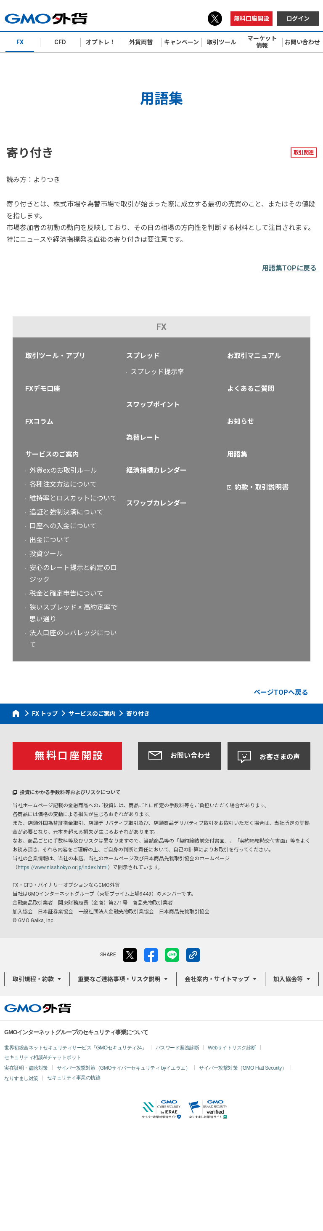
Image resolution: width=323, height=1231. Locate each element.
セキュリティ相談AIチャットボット (42, 1057)
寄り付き (138, 713)
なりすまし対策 (21, 1078)
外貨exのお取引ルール (63, 470)
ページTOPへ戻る (281, 692)
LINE (172, 955)
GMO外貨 (37, 1008)
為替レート (143, 438)
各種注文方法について (63, 484)
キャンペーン (181, 42)
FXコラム (39, 421)
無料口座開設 (251, 18)
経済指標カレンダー (156, 470)
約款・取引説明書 (262, 487)
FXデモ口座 (42, 389)
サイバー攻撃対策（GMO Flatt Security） (242, 1068)
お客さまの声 (269, 757)
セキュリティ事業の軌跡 (74, 1078)
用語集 (237, 454)
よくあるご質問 (250, 389)
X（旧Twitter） (215, 18)
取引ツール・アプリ (55, 356)
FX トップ (45, 713)
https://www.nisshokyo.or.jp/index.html (63, 867)
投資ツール (46, 554)
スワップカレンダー (156, 503)
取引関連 (304, 152)
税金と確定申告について (66, 593)
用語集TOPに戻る (289, 268)
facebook (151, 955)
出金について (49, 540)
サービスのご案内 (52, 454)
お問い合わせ (179, 755)
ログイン (298, 18)
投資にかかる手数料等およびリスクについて (70, 792)
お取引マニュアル (254, 356)
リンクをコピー (193, 955)
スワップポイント (153, 405)
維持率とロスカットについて (73, 498)
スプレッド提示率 (157, 372)
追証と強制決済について (66, 512)
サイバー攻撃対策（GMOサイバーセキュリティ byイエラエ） (124, 1068)
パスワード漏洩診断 (177, 1048)
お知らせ (240, 421)
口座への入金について (63, 526)
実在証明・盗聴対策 (26, 1068)
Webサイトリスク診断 (232, 1048)
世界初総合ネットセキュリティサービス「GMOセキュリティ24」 (75, 1048)
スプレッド (143, 356)
